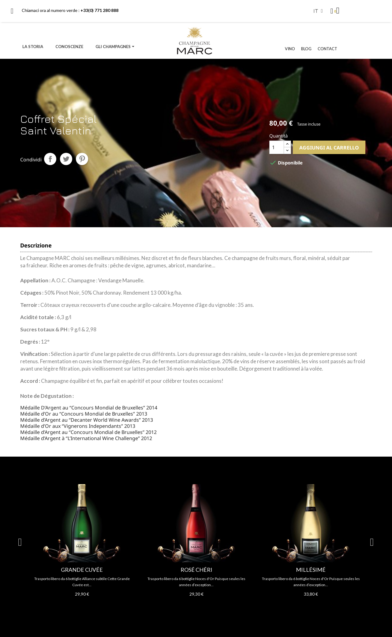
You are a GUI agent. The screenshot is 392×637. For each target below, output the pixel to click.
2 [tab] (172, 608)
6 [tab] (196, 608)
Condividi (50, 159)
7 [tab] (202, 608)
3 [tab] (178, 608)
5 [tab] (190, 608)
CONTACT (327, 48)
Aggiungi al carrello (329, 147)
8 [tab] (208, 608)
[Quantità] (276, 147)
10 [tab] (221, 608)
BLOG (306, 48)
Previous (20, 542)
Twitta (66, 159)
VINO (290, 48)
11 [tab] (227, 608)
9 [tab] (214, 608)
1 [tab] (165, 608)
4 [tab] (184, 608)
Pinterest (82, 159)
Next (372, 542)
